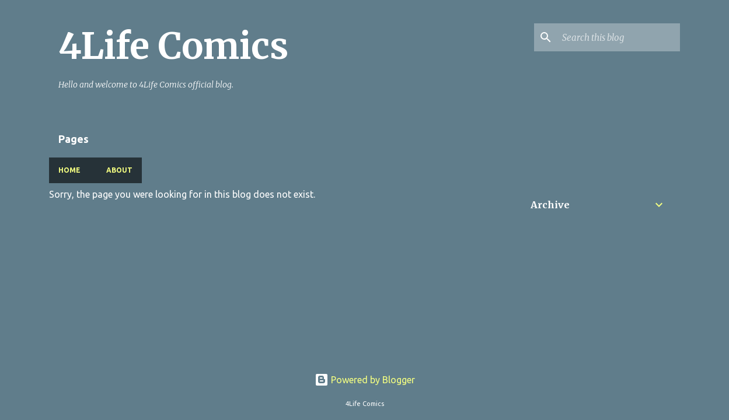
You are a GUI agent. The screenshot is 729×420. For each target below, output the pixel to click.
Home (69, 170)
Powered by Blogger (365, 379)
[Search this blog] (618, 37)
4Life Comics (173, 46)
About (119, 170)
